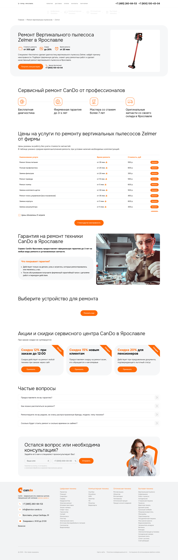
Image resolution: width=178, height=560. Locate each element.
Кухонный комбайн (145, 510)
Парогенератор (143, 516)
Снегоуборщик (143, 541)
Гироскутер (64, 512)
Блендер (141, 530)
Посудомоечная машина (147, 519)
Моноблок (92, 494)
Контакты (74, 3)
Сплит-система (143, 539)
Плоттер (63, 519)
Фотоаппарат (118, 496)
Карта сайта (101, 552)
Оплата (66, 3)
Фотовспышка (118, 492)
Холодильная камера (145, 534)
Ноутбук (91, 492)
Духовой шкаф (143, 507)
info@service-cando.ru (32, 509)
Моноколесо (64, 516)
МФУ (90, 496)
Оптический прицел (120, 501)
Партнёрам (84, 3)
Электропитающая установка (148, 532)
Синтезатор (64, 525)
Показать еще (89, 313)
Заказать (154, 162)
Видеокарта (92, 505)
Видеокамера (65, 527)
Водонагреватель (144, 523)
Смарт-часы (64, 510)
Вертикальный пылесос (146, 492)
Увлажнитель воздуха (146, 525)
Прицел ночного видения (122, 503)
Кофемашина (143, 494)
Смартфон (63, 496)
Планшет (63, 494)
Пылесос (141, 503)
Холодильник (143, 499)
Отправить (86, 461)
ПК (89, 501)
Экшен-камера (65, 507)
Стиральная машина (145, 501)
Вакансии (21, 526)
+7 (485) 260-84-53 (33, 504)
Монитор (91, 503)
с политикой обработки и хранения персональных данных (43, 468)
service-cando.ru (43, 498)
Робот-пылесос (143, 496)
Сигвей (62, 514)
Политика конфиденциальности (117, 552)
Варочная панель (144, 505)
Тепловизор (117, 499)
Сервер (62, 499)
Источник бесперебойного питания (72, 523)
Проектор (63, 492)
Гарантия (49, 3)
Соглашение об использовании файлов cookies (144, 552)
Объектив (116, 494)
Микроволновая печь (145, 512)
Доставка (58, 3)
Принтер (91, 499)
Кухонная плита (143, 536)
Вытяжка (141, 527)
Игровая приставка (67, 505)
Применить (31, 369)
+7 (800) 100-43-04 (54, 68)
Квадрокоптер (65, 501)
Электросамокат (66, 503)
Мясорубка (142, 514)
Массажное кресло (145, 521)
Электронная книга (67, 521)
